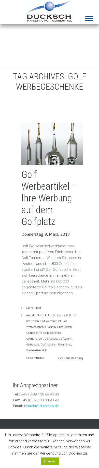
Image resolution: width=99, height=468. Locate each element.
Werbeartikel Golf (36, 350)
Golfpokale (51, 338)
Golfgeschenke (52, 332)
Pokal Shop (64, 344)
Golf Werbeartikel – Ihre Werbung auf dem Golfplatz (49, 198)
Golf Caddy (58, 315)
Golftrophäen (49, 344)
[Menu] (89, 15)
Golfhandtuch (34, 338)
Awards (30, 315)
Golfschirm (65, 338)
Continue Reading (70, 358)
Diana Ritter (33, 307)
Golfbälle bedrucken (60, 327)
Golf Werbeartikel (50, 321)
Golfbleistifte (34, 332)
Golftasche (32, 344)
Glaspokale (43, 315)
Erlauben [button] (50, 461)
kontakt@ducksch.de (41, 406)
